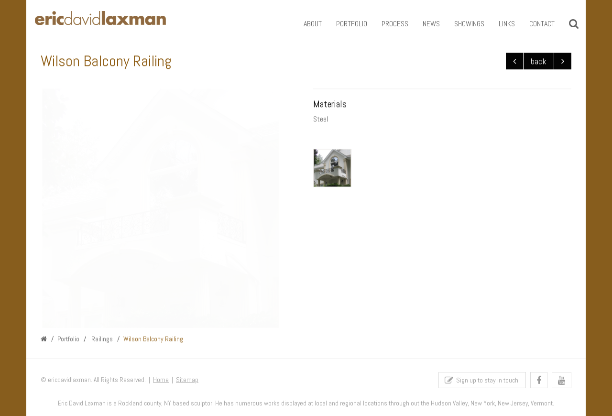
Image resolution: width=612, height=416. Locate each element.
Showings (462, 24)
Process (387, 24)
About (305, 24)
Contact (534, 24)
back (538, 61)
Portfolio (344, 24)
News (424, 24)
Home (161, 381)
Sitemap (187, 381)
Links (500, 24)
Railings (101, 339)
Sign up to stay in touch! (482, 381)
